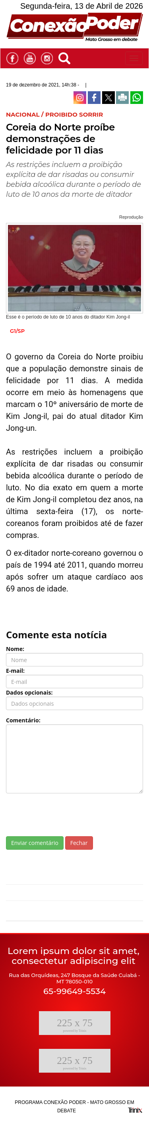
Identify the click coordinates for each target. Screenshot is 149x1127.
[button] (66, 56)
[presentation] (66, 814)
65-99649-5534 (74, 991)
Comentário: (23, 720)
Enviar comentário (34, 843)
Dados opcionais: (29, 692)
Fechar (79, 843)
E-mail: (15, 670)
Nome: (15, 649)
